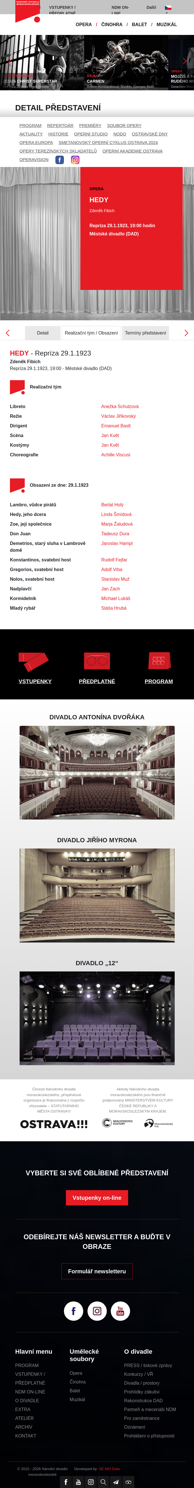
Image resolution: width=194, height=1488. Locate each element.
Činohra (77, 1382)
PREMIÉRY (90, 125)
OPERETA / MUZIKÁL (18, 76)
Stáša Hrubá (114, 608)
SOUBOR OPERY (124, 125)
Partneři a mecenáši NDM (150, 1409)
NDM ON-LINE (30, 1391)
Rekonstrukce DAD (143, 1400)
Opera (76, 1373)
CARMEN (95, 81)
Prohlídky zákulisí (142, 1391)
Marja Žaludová (117, 524)
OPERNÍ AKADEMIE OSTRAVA (133, 151)
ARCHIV (23, 1427)
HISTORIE (58, 133)
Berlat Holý (112, 504)
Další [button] (151, 7)
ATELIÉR (24, 1418)
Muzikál (77, 1399)
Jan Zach (110, 588)
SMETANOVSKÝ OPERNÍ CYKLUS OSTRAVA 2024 (108, 142)
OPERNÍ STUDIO (91, 133)
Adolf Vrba (111, 569)
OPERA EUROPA (36, 142)
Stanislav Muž (115, 579)
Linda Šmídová (116, 514)
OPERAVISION (34, 159)
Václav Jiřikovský (118, 416)
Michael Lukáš (115, 598)
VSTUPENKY (35, 681)
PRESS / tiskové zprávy (148, 1365)
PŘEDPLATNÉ (97, 681)
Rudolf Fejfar (114, 559)
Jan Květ (110, 435)
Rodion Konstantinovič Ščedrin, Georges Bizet (120, 86)
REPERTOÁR (60, 125)
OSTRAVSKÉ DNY (150, 133)
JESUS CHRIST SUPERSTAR (30, 81)
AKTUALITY (31, 133)
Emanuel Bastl (116, 425)
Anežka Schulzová (120, 406)
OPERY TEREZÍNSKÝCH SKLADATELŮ (58, 151)
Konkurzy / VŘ (138, 1374)
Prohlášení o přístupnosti (149, 1435)
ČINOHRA (112, 24)
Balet (75, 1390)
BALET (139, 24)
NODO (119, 133)
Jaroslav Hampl (117, 543)
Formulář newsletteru (97, 1271)
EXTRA (22, 1409)
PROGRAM (31, 125)
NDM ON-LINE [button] (120, 10)
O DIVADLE (27, 1400)
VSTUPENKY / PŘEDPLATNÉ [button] (62, 10)
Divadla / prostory (142, 1383)
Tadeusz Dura (115, 533)
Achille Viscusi (115, 454)
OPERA (84, 24)
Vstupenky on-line (96, 1198)
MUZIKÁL (167, 24)
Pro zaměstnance (142, 1418)
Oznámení (134, 1427)
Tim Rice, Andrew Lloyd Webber (26, 86)
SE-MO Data (109, 1469)
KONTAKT (25, 1435)
